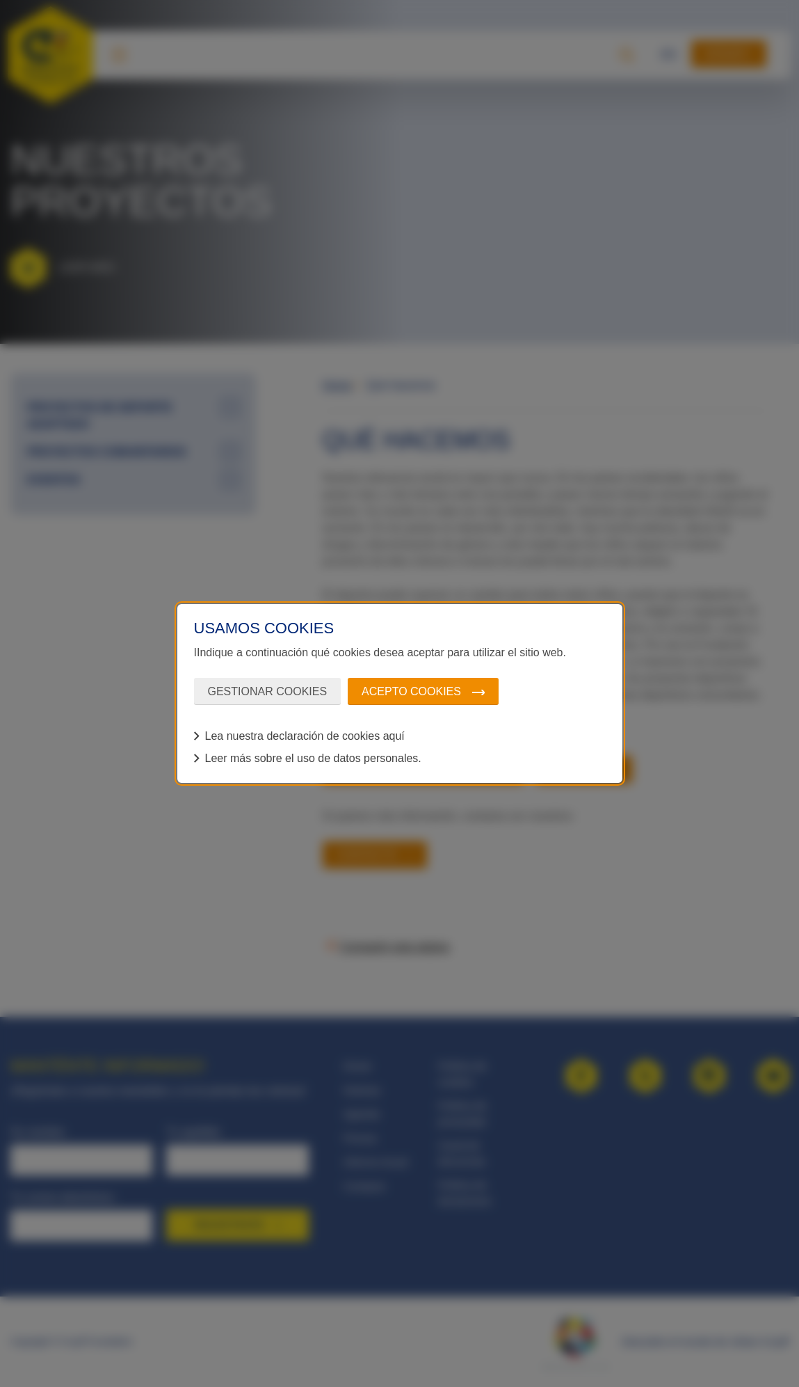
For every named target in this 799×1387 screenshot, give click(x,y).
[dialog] (399, 694)
